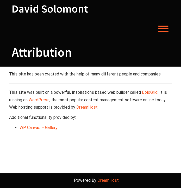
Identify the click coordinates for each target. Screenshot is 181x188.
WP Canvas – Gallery (39, 127)
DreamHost (87, 107)
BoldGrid (150, 92)
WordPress (39, 99)
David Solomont (50, 9)
